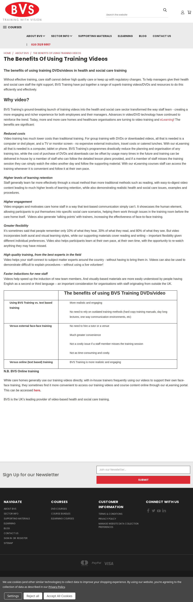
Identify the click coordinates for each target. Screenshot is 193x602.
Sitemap (8, 543)
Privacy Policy (107, 518)
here (37, 390)
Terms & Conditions (111, 513)
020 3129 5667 (41, 44)
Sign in (8, 538)
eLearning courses (62, 518)
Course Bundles (60, 513)
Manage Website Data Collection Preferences (119, 525)
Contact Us (162, 36)
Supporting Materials (95, 36)
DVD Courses (59, 508)
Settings (13, 596)
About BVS (35, 36)
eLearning (125, 36)
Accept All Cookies (59, 596)
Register (22, 538)
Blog (143, 36)
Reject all (33, 596)
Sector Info (61, 36)
